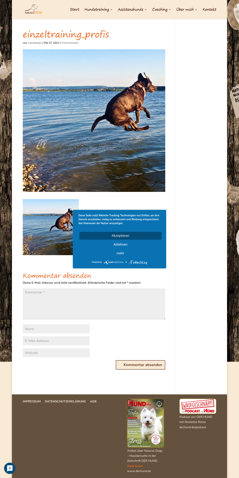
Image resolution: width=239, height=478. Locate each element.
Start (74, 10)
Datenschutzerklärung (65, 402)
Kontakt (209, 10)
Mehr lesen (134, 466)
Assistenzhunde (130, 10)
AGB (93, 402)
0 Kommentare (69, 43)
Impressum (32, 402)
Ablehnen (120, 244)
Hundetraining (96, 10)
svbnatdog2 (35, 43)
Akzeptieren (120, 235)
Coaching (159, 10)
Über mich (185, 10)
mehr (120, 253)
